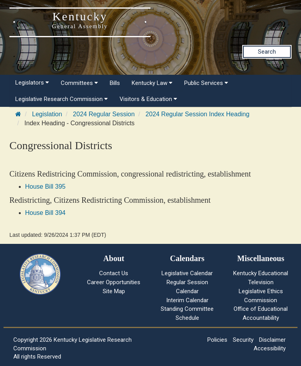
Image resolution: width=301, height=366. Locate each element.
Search (267, 51)
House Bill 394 (45, 212)
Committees (79, 83)
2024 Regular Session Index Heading (197, 114)
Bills (115, 83)
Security (243, 339)
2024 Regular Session (103, 114)
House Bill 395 (45, 186)
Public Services (206, 83)
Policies (217, 339)
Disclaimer (272, 339)
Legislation (47, 114)
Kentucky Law (152, 83)
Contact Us (113, 273)
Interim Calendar (187, 300)
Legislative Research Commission (61, 99)
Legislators (32, 82)
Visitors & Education (148, 99)
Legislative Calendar (187, 273)
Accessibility (270, 348)
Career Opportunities (113, 282)
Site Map (114, 291)
